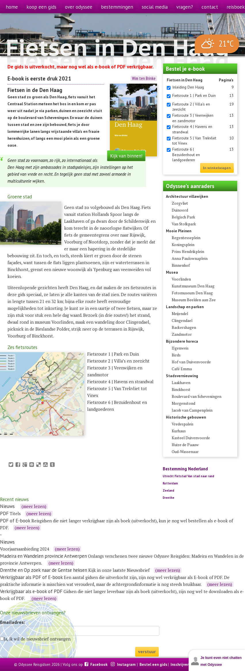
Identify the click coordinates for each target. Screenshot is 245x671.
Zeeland (168, 490)
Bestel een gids (153, 664)
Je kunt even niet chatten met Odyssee (221, 661)
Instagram (126, 664)
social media (155, 6)
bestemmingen (117, 6)
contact (210, 6)
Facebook (99, 664)
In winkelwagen (217, 168)
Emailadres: (12, 622)
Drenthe (168, 498)
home (12, 6)
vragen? (184, 6)
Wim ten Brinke (144, 78)
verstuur (147, 651)
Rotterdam (170, 483)
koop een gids (41, 6)
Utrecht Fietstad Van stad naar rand (188, 476)
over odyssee (78, 6)
